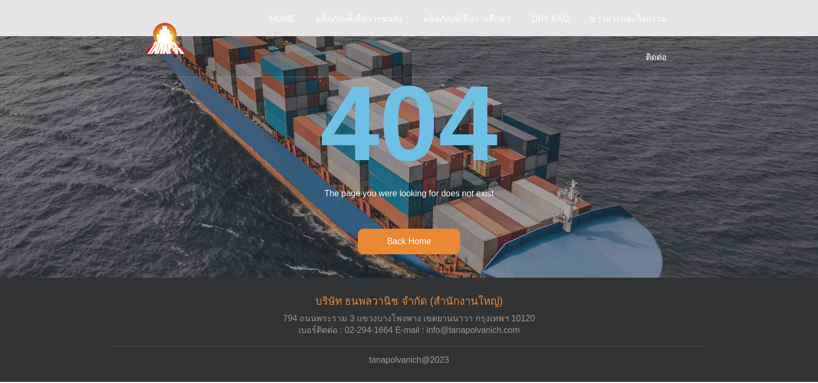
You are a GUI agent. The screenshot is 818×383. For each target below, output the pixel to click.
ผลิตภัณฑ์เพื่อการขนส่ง (359, 18)
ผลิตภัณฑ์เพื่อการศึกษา (467, 18)
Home (282, 18)
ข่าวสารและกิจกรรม (628, 18)
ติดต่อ (656, 57)
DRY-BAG (550, 18)
